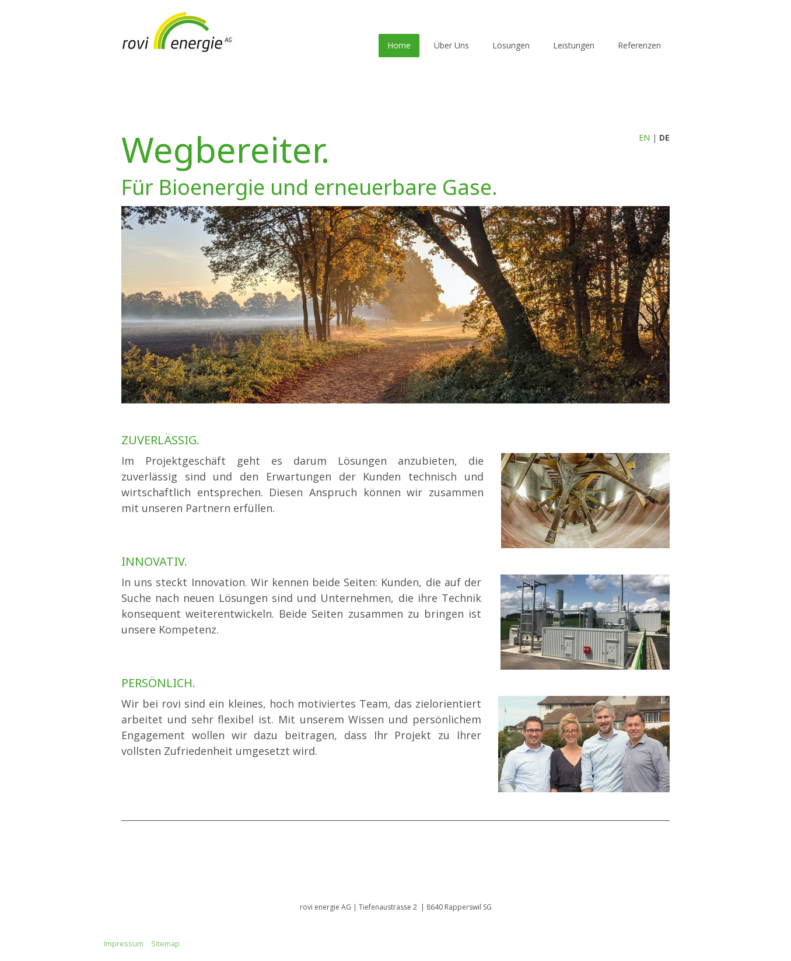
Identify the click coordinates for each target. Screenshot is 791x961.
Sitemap (165, 943)
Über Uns (451, 45)
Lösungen (511, 45)
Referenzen (639, 45)
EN (644, 137)
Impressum (124, 943)
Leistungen (573, 45)
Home (399, 45)
